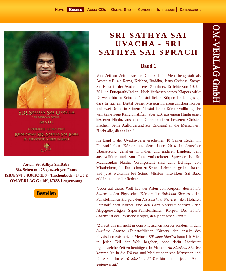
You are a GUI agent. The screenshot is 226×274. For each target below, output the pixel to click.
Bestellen (46, 193)
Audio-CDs (96, 9)
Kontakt (145, 9)
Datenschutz (190, 9)
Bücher (75, 9)
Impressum (166, 9)
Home (59, 9)
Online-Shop (122, 9)
